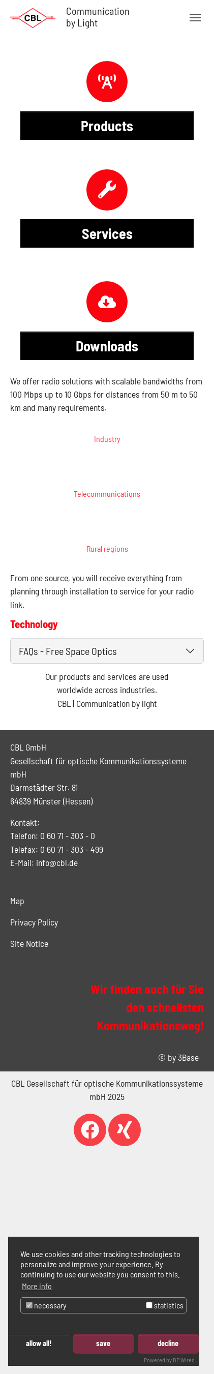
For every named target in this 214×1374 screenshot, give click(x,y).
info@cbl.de (57, 862)
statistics (165, 1305)
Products (107, 125)
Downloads (107, 345)
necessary (46, 1305)
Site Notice (29, 943)
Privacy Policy (34, 922)
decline (168, 1343)
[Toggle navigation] (195, 17)
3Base (188, 1057)
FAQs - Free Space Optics (68, 651)
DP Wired (184, 1359)
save (103, 1343)
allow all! (38, 1343)
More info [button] (37, 1286)
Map (17, 900)
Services (107, 233)
